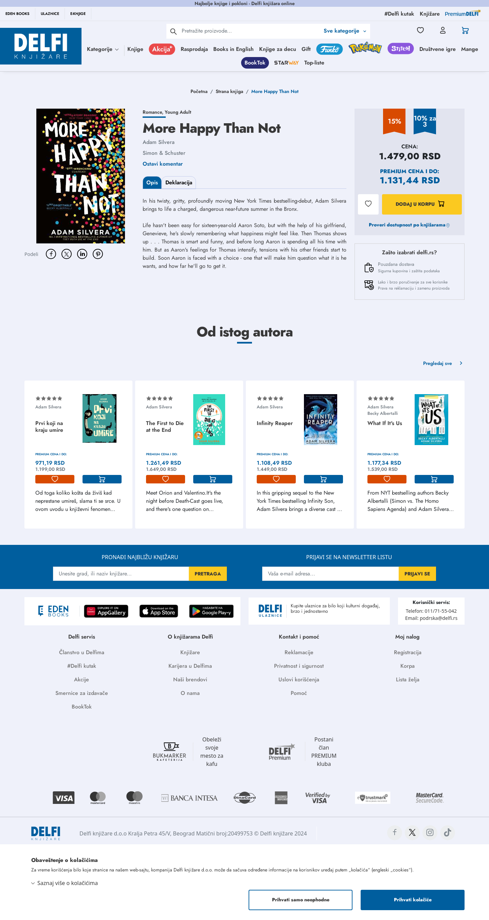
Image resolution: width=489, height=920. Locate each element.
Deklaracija (178, 182)
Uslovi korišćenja (298, 679)
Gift (306, 49)
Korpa (407, 666)
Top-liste (314, 63)
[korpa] (102, 479)
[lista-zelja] (54, 479)
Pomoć (299, 693)
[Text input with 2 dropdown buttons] (251, 30)
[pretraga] (173, 31)
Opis (152, 182)
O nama (190, 693)
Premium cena (402, 171)
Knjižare (190, 652)
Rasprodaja (194, 49)
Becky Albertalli (382, 413)
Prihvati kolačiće (413, 899)
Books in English (233, 49)
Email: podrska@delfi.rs (431, 618)
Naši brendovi (190, 679)
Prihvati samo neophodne (300, 899)
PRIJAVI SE (417, 573)
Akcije (81, 679)
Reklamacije (299, 652)
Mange (469, 49)
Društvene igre (437, 49)
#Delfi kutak (81, 666)
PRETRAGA (208, 573)
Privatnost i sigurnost (299, 666)
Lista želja (407, 679)
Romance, (154, 112)
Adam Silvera (159, 142)
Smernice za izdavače (81, 693)
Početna (199, 91)
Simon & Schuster (164, 153)
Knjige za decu (277, 49)
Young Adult (178, 112)
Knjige (135, 49)
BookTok (255, 63)
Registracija (407, 652)
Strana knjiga (229, 91)
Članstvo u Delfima (81, 652)
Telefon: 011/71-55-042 (431, 611)
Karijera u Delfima (190, 666)
